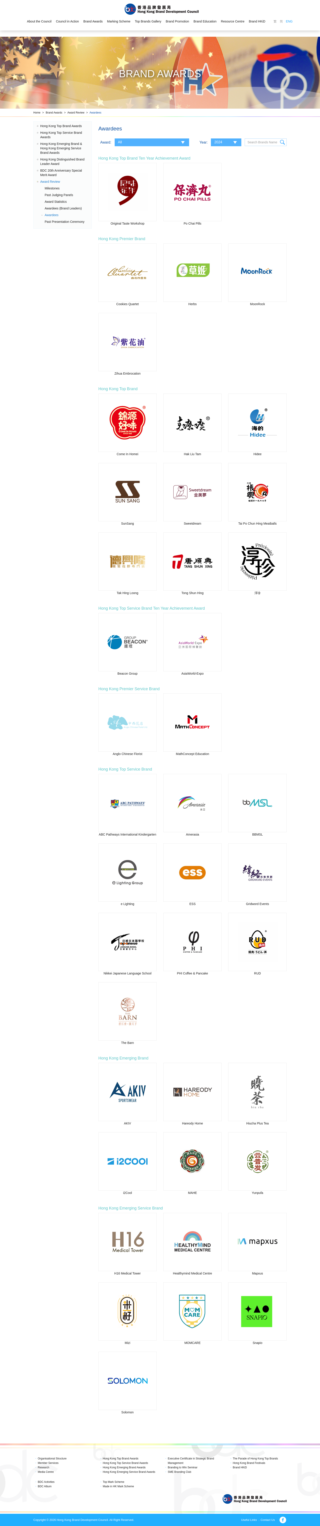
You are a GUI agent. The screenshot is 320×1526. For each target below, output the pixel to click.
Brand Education (205, 21)
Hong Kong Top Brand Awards (61, 126)
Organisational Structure (52, 1458)
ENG (289, 21)
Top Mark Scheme (113, 1481)
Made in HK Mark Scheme (118, 1486)
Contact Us (267, 1520)
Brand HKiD (257, 21)
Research (43, 1467)
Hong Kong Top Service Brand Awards (125, 1463)
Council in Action (67, 21)
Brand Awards (93, 21)
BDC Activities (46, 1481)
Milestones (52, 188)
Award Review (75, 112)
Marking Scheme (118, 21)
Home (36, 112)
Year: (204, 142)
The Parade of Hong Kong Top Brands (255, 1458)
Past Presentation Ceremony (64, 221)
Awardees (95, 112)
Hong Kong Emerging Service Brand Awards (129, 1471)
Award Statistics (56, 201)
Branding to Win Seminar (182, 1467)
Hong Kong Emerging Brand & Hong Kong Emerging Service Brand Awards (61, 148)
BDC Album (45, 1486)
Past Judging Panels (59, 195)
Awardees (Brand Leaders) (63, 208)
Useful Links (249, 1520)
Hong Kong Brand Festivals (249, 1463)
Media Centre (46, 1471)
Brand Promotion (177, 21)
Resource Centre (232, 21)
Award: (105, 142)
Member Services (48, 1463)
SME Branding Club (179, 1471)
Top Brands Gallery (148, 21)
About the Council (39, 21)
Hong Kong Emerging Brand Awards (124, 1467)
